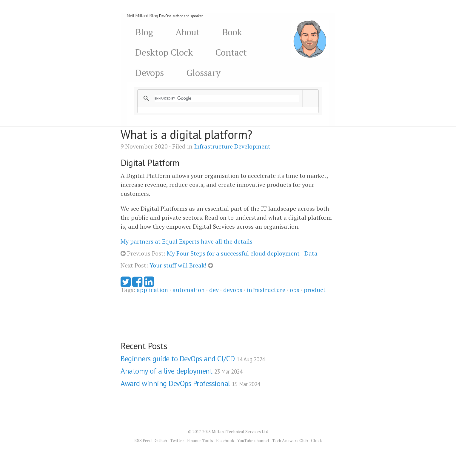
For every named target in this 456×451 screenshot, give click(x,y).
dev (214, 290)
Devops (149, 73)
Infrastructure (213, 146)
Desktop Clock (164, 52)
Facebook (225, 440)
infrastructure (266, 290)
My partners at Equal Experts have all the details (186, 241)
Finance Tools (200, 440)
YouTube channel (253, 440)
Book (232, 32)
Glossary (203, 73)
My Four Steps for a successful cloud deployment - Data (242, 253)
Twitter (177, 440)
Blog (144, 32)
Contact (231, 52)
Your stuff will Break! (178, 265)
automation (188, 290)
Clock (316, 440)
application (152, 290)
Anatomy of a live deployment (181, 371)
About (187, 32)
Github (161, 440)
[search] (227, 98)
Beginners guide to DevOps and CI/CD (193, 358)
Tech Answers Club (290, 440)
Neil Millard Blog (142, 16)
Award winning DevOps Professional (190, 383)
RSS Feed (143, 440)
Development (252, 146)
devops (232, 290)
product (315, 290)
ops (294, 290)
